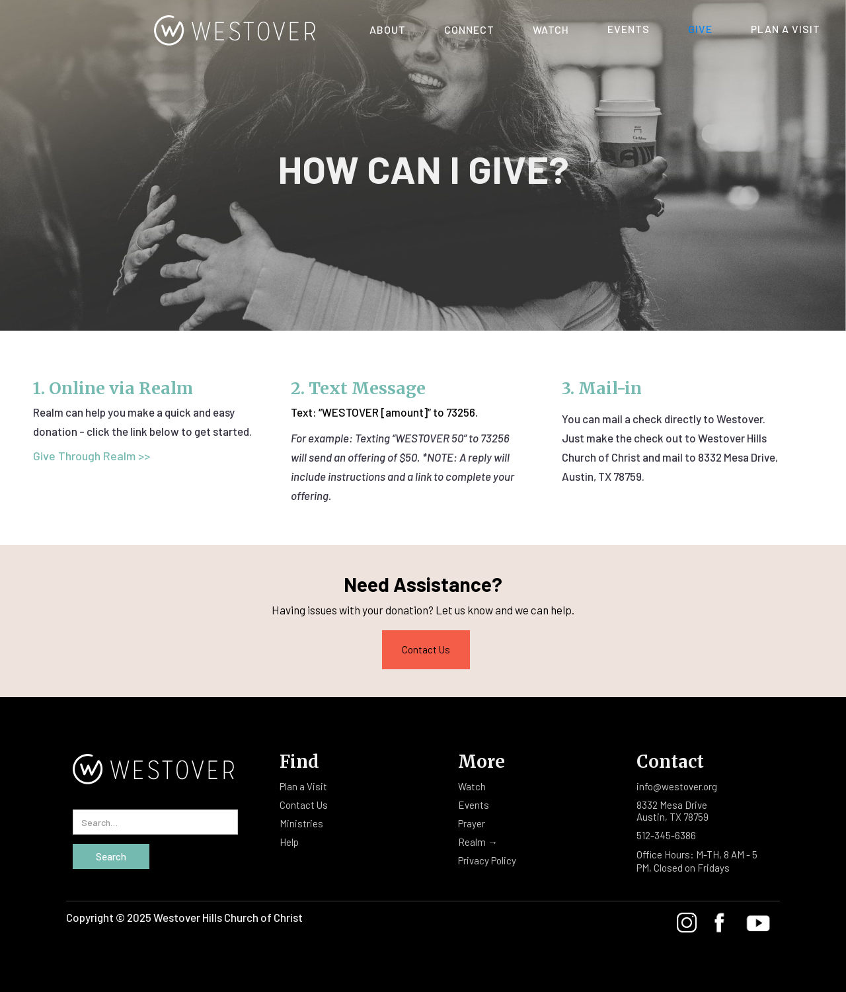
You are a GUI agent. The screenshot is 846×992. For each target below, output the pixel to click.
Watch (472, 786)
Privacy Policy (487, 860)
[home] (167, 26)
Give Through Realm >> (91, 456)
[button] (387, 25)
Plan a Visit (303, 786)
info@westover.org (676, 786)
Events (628, 29)
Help (289, 842)
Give (700, 29)
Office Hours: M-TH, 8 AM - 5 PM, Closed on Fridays (696, 861)
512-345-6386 (666, 835)
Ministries (301, 823)
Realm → (478, 842)
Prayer (471, 823)
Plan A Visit (785, 29)
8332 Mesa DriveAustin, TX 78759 (672, 811)
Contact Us (426, 649)
